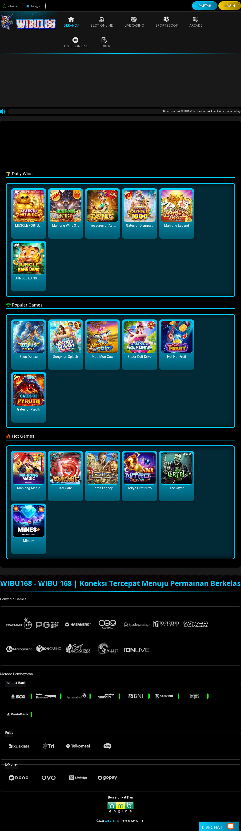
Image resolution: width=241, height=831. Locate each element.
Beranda (72, 22)
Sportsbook (167, 22)
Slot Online (102, 22)
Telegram (34, 6)
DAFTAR (204, 5)
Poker (104, 42)
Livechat (218, 826)
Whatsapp (11, 6)
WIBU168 (110, 820)
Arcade (196, 22)
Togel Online (76, 42)
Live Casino (134, 22)
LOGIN (230, 5)
